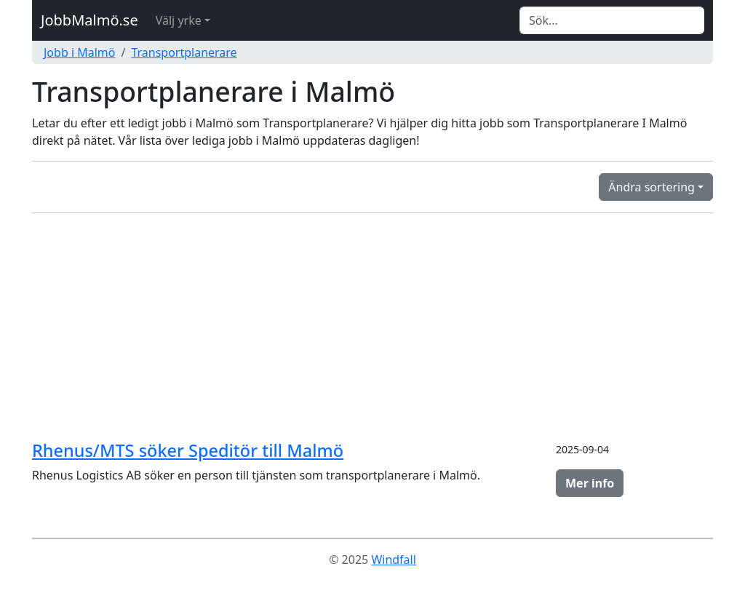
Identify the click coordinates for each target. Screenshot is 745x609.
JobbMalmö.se (89, 20)
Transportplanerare (183, 52)
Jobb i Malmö (79, 52)
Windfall (393, 560)
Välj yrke (179, 20)
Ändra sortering (651, 187)
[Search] (611, 20)
